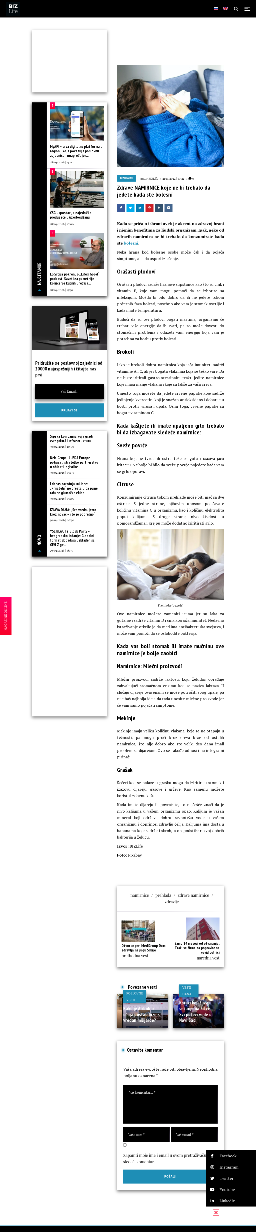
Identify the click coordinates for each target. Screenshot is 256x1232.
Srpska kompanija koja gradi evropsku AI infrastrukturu (71, 438)
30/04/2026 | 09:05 (62, 498)
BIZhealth (126, 178)
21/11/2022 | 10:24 (173, 178)
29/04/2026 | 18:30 (61, 550)
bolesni (131, 243)
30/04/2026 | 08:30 (62, 520)
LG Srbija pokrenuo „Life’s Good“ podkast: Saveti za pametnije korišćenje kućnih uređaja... (74, 279)
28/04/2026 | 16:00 (62, 224)
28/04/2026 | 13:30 (61, 290)
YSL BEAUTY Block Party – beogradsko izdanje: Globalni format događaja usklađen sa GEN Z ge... (72, 538)
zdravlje (172, 901)
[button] (231, 1156)
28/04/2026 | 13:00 (62, 162)
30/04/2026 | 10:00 (62, 446)
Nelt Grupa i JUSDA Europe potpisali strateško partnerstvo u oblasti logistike (74, 462)
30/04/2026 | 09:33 (62, 472)
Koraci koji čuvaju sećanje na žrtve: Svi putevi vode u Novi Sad (195, 1011)
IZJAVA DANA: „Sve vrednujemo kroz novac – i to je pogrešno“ (73, 512)
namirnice (139, 895)
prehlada (163, 895)
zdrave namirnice (193, 895)
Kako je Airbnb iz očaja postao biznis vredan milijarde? (141, 1014)
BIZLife (153, 178)
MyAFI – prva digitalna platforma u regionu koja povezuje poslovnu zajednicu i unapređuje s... (76, 151)
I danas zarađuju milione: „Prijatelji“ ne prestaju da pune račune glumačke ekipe (74, 488)
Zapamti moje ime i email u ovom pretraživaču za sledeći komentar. (167, 1158)
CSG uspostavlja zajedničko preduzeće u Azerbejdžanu (71, 215)
